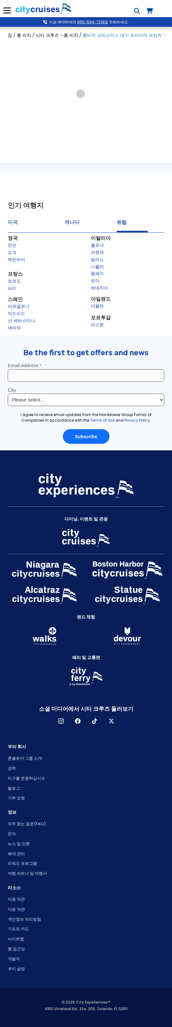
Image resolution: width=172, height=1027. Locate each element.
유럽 (122, 222)
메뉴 (6, 10)
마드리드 (16, 313)
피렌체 (97, 252)
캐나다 (72, 222)
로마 (95, 281)
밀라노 (97, 259)
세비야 (14, 328)
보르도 (14, 281)
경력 (12, 768)
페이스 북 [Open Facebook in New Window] (78, 721)
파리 (12, 288)
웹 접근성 (16, 949)
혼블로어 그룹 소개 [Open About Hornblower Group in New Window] (25, 758)
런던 (12, 245)
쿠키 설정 (16, 969)
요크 (12, 252)
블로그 (14, 788)
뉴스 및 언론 (19, 844)
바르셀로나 (19, 306)
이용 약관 (16, 899)
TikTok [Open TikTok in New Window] (94, 721)
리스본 (97, 325)
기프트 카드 (18, 929)
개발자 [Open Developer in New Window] (14, 959)
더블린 (97, 306)
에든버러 (16, 259)
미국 (13, 222)
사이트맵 (16, 939)
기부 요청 (16, 798)
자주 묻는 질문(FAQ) (27, 824)
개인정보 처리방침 (24, 919)
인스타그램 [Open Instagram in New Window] (61, 721)
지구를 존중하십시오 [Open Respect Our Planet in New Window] (26, 778)
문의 (12, 834)
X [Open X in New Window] (111, 721)
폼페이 (97, 273)
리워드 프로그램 (22, 863)
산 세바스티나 (21, 320)
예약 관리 (16, 854)
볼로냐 (97, 245)
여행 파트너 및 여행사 (27, 873)
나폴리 (97, 267)
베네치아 (99, 288)
